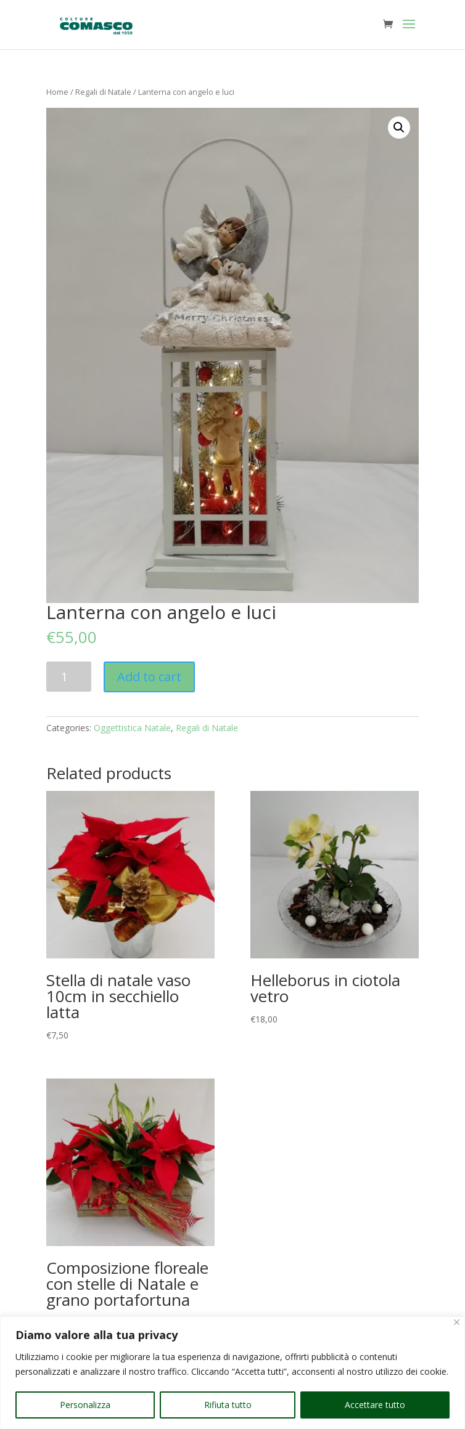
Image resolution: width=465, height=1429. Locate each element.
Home (57, 91)
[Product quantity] (68, 677)
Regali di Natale (103, 91)
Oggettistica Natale (132, 728)
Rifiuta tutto (228, 1405)
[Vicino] (456, 1322)
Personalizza (85, 1405)
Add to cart (149, 676)
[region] (232, 1372)
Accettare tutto (375, 1405)
